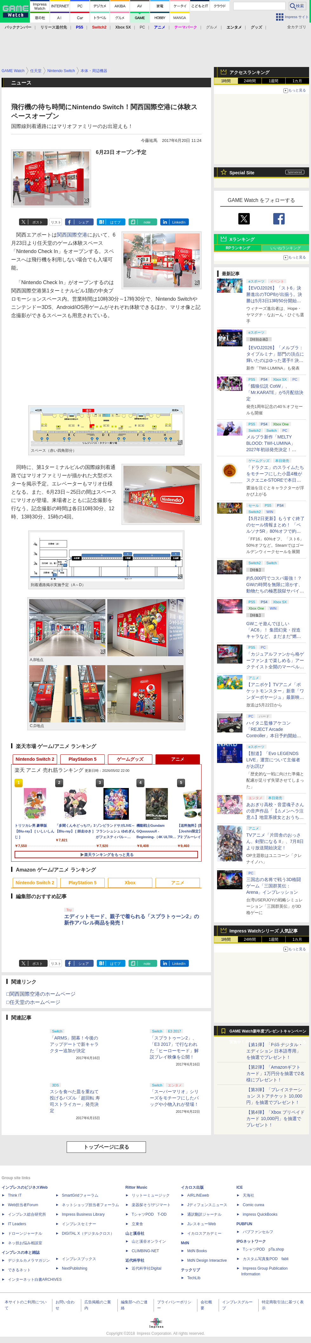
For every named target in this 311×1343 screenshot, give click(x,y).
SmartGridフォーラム (80, 1195)
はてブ (115, 222)
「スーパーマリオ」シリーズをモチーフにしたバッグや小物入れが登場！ (174, 1098)
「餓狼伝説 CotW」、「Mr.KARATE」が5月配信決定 (274, 392)
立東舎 (137, 1224)
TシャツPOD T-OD (149, 1214)
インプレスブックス (79, 1259)
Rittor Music (136, 1187)
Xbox (130, 882)
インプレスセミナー (79, 1224)
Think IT (15, 1195)
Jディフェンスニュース (207, 1205)
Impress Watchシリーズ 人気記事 (263, 930)
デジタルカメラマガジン (29, 1260)
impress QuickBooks (260, 1214)
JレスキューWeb (201, 1224)
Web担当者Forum (23, 1205)
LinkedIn (179, 222)
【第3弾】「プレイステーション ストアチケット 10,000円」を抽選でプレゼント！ (274, 1096)
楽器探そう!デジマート (151, 1205)
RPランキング (238, 248)
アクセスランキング (249, 72)
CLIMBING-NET (145, 1251)
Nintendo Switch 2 (35, 759)
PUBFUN (244, 1224)
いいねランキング (285, 248)
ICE (239, 1187)
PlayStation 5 (82, 759)
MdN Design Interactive (207, 1260)
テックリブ (190, 1270)
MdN (185, 1243)
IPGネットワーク (251, 1241)
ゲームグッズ (130, 759)
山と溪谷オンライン (149, 1241)
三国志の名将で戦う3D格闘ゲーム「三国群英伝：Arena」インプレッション (273, 886)
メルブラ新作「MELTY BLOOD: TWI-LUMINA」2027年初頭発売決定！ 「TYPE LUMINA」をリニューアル (274, 449)
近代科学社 (134, 1260)
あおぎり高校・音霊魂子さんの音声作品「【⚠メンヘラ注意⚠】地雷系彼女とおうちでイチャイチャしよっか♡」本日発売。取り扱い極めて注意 (275, 817)
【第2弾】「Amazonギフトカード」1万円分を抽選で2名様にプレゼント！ (275, 1073)
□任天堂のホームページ (33, 1002)
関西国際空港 (72, 234)
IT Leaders (17, 1224)
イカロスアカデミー (204, 1233)
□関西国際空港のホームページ (41, 994)
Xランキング (242, 239)
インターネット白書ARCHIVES (35, 1279)
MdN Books (197, 1251)
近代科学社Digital (146, 1268)
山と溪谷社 (134, 1233)
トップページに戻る (106, 1147)
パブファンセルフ (258, 1232)
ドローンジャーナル (25, 1233)
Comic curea (253, 1205)
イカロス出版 (192, 1187)
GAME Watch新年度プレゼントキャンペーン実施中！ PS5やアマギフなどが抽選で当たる (267, 1033)
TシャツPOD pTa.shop (263, 1249)
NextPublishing (74, 1268)
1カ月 (297, 81)
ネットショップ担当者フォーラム (90, 1205)
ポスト (37, 222)
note (147, 222)
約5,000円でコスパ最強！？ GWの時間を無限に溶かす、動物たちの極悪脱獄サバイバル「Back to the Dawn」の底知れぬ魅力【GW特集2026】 (275, 591)
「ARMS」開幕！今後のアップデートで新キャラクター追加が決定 (74, 1044)
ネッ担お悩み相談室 (25, 1243)
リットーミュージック (151, 1195)
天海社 (248, 1195)
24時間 (249, 81)
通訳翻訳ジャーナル (204, 1214)
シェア (83, 222)
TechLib (193, 1278)
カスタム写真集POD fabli (265, 1259)
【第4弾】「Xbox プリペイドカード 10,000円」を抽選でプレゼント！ (275, 1118)
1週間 (274, 81)
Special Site (242, 172)
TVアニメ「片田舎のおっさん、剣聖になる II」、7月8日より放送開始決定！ (275, 841)
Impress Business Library (83, 1214)
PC (142, 27)
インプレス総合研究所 (27, 1214)
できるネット (19, 1270)
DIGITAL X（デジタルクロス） (88, 1233)
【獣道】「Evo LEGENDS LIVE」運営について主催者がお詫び (273, 760)
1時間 (226, 81)
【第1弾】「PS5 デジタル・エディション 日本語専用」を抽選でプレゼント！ (274, 1051)
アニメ (177, 759)
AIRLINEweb (198, 1195)
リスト (56, 222)
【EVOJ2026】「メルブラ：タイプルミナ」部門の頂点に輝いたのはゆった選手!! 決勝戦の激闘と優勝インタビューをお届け (275, 360)
